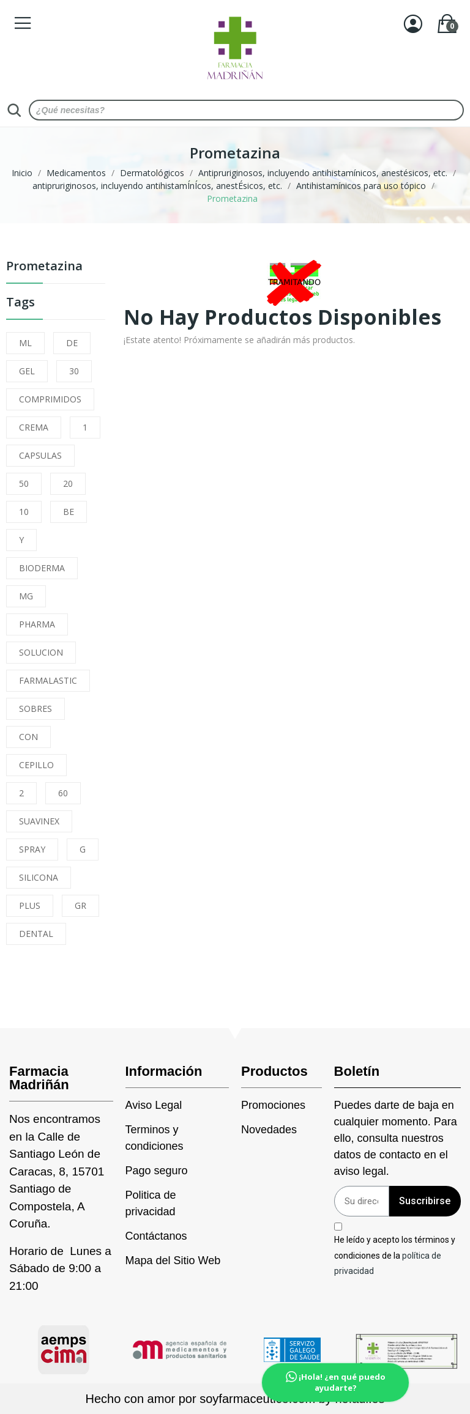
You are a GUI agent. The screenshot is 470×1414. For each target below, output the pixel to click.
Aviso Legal (153, 1105)
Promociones (273, 1105)
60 (63, 793)
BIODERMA (42, 568)
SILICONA (38, 877)
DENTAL (36, 933)
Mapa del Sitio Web (173, 1260)
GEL (27, 371)
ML (25, 343)
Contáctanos (156, 1236)
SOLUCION (41, 652)
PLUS (29, 905)
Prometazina (44, 267)
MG (26, 596)
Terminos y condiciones (154, 1137)
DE (72, 343)
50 (24, 483)
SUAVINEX (39, 821)
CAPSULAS (40, 455)
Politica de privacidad (150, 1203)
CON (28, 736)
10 (24, 511)
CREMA (33, 427)
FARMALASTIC (48, 680)
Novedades (269, 1129)
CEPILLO (36, 765)
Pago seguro (156, 1170)
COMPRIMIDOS (50, 399)
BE (68, 511)
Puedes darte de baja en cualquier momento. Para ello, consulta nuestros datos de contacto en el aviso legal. (395, 1138)
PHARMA (37, 624)
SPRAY (32, 849)
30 (74, 371)
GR (80, 905)
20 (68, 483)
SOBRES (35, 708)
